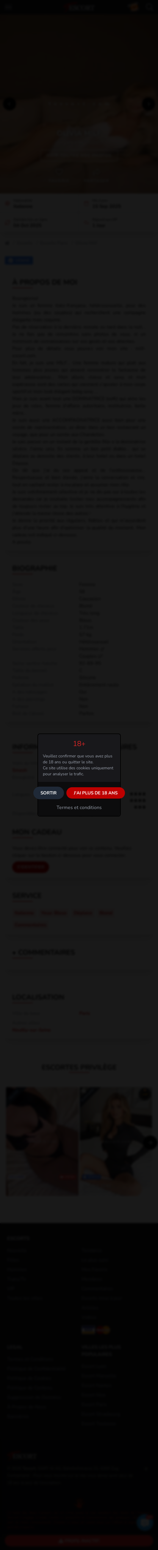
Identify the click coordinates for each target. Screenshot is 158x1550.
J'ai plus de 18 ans (96, 793)
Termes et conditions (79, 807)
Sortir (48, 793)
